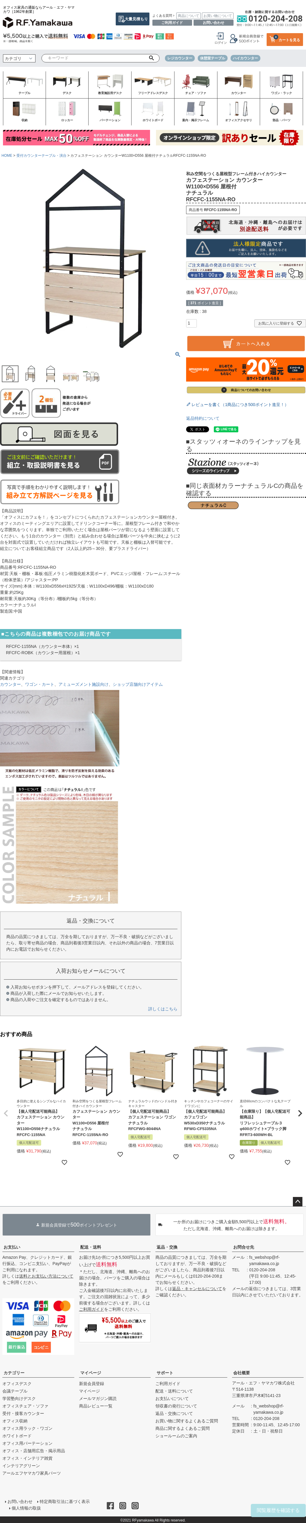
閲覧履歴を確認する (278, 1510)
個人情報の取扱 (26, 1507)
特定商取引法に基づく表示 (64, 1501)
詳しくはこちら (162, 1008)
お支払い (12, 1247)
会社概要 (241, 1372)
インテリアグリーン (21, 1465)
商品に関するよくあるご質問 (182, 1428)
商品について (188, 16)
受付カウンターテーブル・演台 (41, 155)
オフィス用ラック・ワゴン (27, 1428)
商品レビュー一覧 (95, 1406)
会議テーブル (14, 1391)
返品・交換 (167, 1247)
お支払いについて (172, 1398)
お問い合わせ (213, 23)
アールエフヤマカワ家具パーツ (31, 1473)
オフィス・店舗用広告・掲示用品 (33, 1450)
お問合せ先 (243, 1247)
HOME (6, 155)
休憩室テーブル (212, 58)
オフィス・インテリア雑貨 (27, 1458)
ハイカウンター (245, 58)
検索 (151, 58)
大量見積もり (136, 19)
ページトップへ (297, 1202)
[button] (6, 1113)
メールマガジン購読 (98, 1398)
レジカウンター (179, 58)
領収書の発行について (176, 1406)
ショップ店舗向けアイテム (138, 684)
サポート (165, 1372)
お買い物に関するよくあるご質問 (186, 1421)
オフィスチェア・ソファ (25, 1406)
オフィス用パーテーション (27, 1443)
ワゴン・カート (39, 684)
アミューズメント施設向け (83, 684)
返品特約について (203, 418)
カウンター (10, 684)
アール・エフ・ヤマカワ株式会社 (263, 1383)
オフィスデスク (17, 1383)
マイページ (90, 1372)
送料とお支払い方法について (46, 1276)
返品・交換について (174, 1413)
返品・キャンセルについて (197, 1288)
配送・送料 (90, 1247)
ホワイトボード (17, 1435)
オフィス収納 (14, 1421)
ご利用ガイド (172, 23)
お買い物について (217, 16)
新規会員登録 (91, 1383)
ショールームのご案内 (176, 1435)
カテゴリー (14, 1372)
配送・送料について (174, 1391)
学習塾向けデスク (19, 1398)
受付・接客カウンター (23, 1413)
